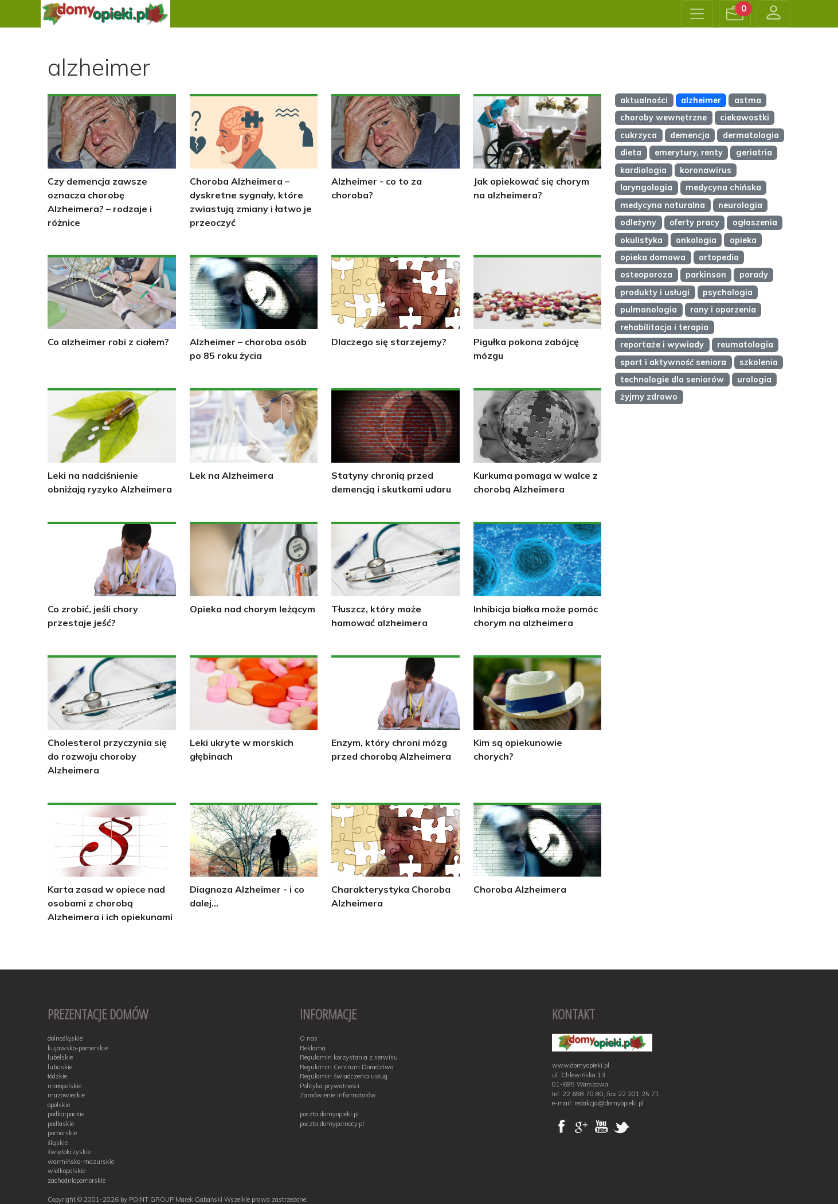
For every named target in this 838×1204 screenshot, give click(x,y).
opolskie (59, 1105)
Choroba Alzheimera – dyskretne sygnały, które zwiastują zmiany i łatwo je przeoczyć (251, 201)
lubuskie (60, 1067)
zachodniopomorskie (76, 1180)
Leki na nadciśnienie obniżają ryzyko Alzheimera (110, 482)
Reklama (313, 1048)
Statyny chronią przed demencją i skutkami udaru (391, 482)
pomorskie (62, 1133)
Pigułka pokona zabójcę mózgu (526, 348)
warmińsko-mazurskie (81, 1162)
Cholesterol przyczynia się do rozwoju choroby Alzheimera (107, 756)
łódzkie (57, 1076)
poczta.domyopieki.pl (329, 1114)
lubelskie (60, 1057)
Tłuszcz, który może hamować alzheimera (379, 615)
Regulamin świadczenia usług (343, 1076)
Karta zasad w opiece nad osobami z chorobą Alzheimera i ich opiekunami (110, 903)
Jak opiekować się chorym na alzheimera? (531, 188)
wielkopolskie (66, 1171)
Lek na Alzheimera (231, 475)
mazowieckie (66, 1095)
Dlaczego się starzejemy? (389, 341)
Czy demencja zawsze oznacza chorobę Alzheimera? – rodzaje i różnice (100, 201)
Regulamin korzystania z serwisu (349, 1057)
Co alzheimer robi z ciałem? (108, 341)
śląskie (58, 1143)
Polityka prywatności (329, 1086)
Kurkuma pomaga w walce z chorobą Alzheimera (535, 482)
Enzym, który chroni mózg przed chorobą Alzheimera (391, 749)
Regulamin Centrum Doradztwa (347, 1067)
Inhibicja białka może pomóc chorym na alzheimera (535, 615)
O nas (309, 1038)
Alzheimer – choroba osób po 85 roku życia (248, 348)
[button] (735, 14)
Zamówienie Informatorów (338, 1095)
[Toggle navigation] (697, 14)
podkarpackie (66, 1114)
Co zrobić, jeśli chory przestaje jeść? (93, 615)
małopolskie (64, 1086)
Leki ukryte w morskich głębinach (241, 749)
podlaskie (61, 1124)
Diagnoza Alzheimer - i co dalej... (247, 896)
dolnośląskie (65, 1038)
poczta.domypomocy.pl (332, 1124)
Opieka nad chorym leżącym (252, 609)
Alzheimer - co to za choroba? (376, 188)
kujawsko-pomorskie (78, 1048)
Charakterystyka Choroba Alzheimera (391, 896)
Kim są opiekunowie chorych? (517, 749)
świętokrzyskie (69, 1152)
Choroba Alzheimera (519, 889)
